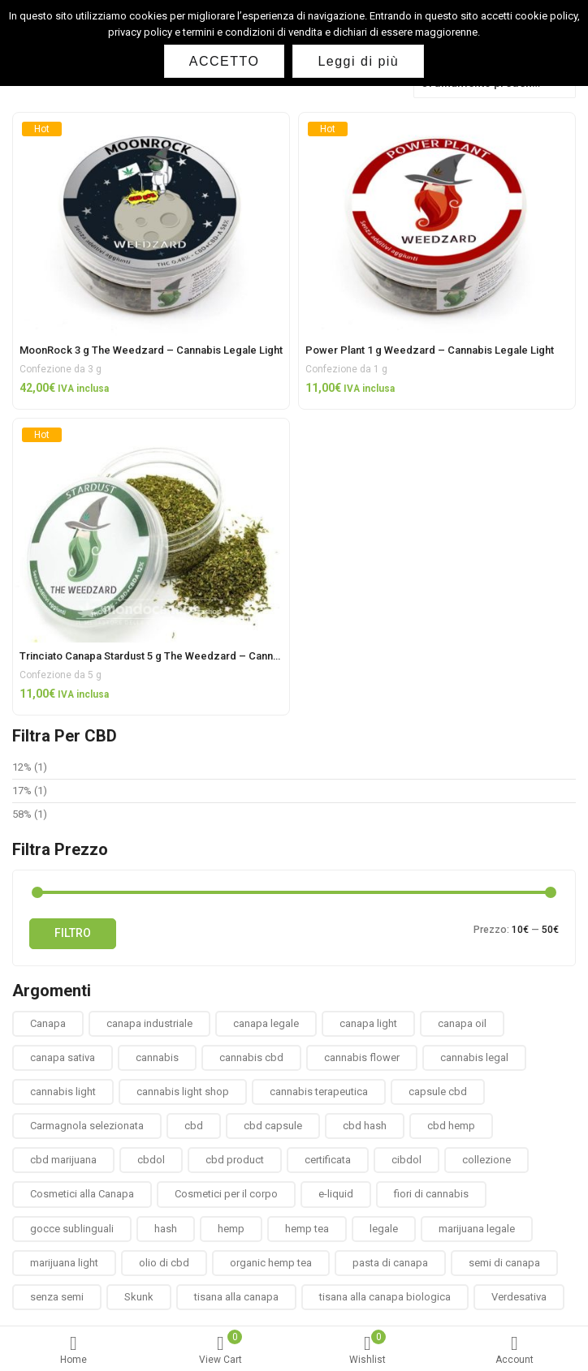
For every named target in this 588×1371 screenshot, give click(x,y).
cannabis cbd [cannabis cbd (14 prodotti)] (251, 1057)
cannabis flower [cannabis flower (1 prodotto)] (362, 1057)
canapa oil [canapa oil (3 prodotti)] (462, 1023)
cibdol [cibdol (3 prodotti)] (406, 1160)
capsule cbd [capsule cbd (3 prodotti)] (438, 1091)
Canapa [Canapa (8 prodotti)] (48, 1023)
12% (22, 767)
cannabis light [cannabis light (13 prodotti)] (63, 1091)
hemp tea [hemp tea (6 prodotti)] (307, 1229)
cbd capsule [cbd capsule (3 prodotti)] (273, 1126)
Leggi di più (358, 61)
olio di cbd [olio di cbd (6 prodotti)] (164, 1263)
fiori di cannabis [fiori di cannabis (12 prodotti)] (431, 1194)
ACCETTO (224, 61)
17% (22, 790)
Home (73, 1350)
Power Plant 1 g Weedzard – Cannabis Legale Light (429, 350)
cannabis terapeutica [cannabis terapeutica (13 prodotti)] (319, 1091)
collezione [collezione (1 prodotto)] (486, 1160)
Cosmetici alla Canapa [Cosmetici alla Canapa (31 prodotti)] (82, 1194)
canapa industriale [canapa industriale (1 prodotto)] (149, 1023)
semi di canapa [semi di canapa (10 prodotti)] (504, 1263)
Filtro (72, 932)
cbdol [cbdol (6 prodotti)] (151, 1160)
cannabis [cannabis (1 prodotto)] (157, 1057)
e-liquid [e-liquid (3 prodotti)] (335, 1194)
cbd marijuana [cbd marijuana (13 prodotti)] (63, 1160)
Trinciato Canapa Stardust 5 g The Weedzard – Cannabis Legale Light (187, 656)
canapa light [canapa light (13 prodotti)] (368, 1023)
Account (514, 1350)
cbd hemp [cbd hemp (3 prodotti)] (451, 1126)
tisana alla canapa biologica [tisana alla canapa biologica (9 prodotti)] (385, 1297)
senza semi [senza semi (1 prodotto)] (57, 1297)
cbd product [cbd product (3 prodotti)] (234, 1160)
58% (22, 814)
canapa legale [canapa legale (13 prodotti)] (266, 1023)
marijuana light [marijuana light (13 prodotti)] (64, 1263)
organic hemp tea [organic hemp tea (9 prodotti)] (271, 1263)
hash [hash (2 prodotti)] (165, 1229)
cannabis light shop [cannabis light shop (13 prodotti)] (182, 1091)
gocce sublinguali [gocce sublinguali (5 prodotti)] (72, 1229)
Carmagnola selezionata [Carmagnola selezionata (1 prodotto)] (87, 1126)
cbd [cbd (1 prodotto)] (193, 1126)
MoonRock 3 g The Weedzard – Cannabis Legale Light (151, 350)
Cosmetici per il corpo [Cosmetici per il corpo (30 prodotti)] (226, 1194)
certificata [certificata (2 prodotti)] (328, 1160)
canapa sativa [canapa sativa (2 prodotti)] (62, 1057)
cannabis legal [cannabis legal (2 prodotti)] (474, 1057)
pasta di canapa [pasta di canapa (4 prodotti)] (390, 1263)
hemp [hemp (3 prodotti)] (231, 1229)
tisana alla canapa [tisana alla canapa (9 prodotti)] (236, 1297)
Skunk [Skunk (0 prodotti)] (138, 1297)
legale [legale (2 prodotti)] (384, 1229)
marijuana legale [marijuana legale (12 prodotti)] (477, 1229)
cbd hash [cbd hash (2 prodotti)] (365, 1126)
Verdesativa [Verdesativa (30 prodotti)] (519, 1297)
